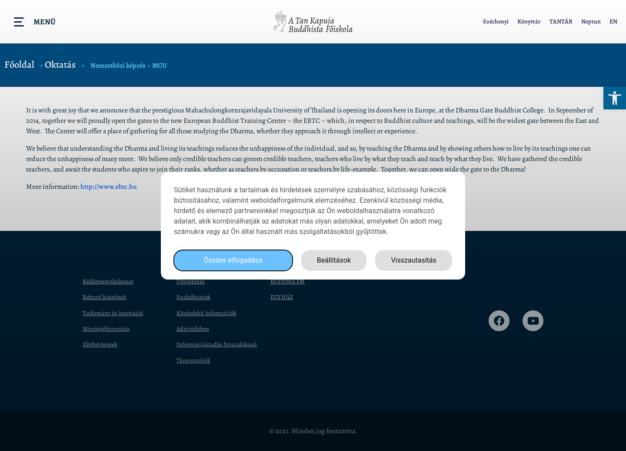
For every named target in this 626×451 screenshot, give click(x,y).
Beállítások (334, 261)
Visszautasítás (413, 261)
